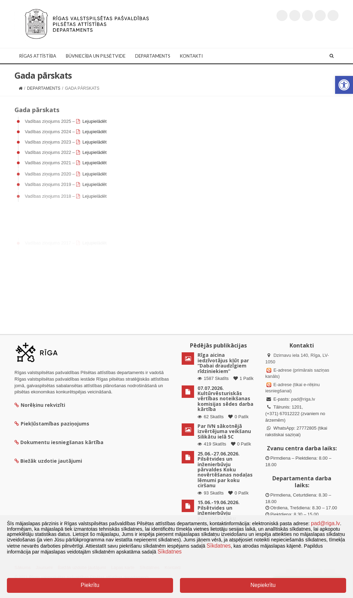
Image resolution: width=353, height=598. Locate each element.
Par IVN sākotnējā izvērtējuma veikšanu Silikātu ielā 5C (224, 431)
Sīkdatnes (218, 546)
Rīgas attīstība (37, 56)
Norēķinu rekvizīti (39, 405)
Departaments (152, 56)
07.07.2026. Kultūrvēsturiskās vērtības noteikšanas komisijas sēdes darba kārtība (225, 399)
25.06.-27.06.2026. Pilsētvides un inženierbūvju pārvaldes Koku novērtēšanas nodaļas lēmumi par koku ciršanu (225, 469)
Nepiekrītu (262, 585)
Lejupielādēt (94, 121)
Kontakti (191, 56)
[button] (344, 85)
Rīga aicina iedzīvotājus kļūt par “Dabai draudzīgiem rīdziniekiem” (223, 363)
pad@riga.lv (303, 399)
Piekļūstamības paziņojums (51, 423)
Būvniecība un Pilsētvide (95, 56)
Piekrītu (90, 585)
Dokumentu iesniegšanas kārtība (61, 442)
